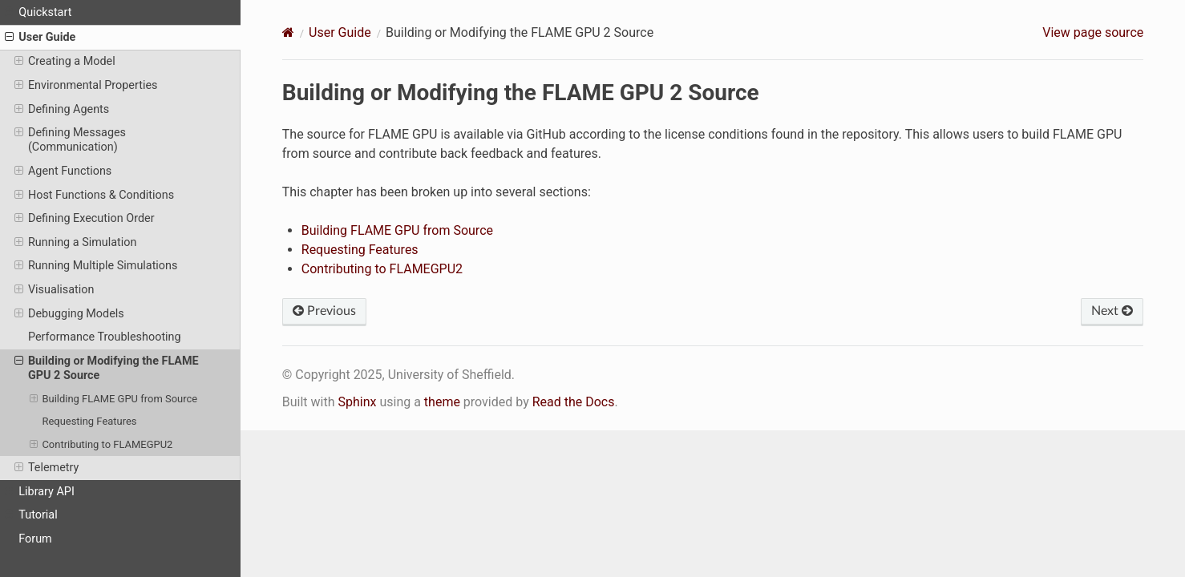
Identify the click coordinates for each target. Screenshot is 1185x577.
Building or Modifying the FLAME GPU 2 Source (106, 368)
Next (1112, 311)
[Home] (288, 32)
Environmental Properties (86, 86)
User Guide (40, 37)
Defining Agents (62, 110)
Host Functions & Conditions (94, 195)
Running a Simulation (75, 243)
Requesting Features (89, 421)
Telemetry (46, 468)
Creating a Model (64, 61)
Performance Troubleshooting (104, 337)
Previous (324, 311)
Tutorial (31, 515)
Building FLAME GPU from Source (113, 399)
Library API (40, 492)
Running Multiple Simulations (96, 266)
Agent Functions (63, 171)
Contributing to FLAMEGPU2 (101, 445)
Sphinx (357, 402)
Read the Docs (573, 402)
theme (442, 402)
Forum (34, 539)
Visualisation (54, 290)
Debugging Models (69, 314)
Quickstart (38, 13)
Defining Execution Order (84, 219)
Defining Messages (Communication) (70, 140)
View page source (1092, 32)
